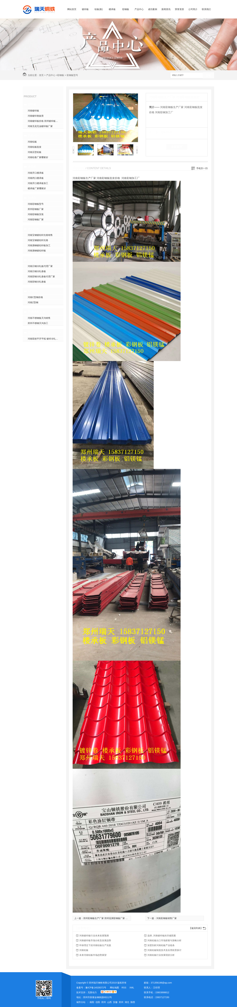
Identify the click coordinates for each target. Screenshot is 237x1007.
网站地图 (114, 987)
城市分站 (80, 1002)
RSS (124, 987)
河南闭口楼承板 (36, 178)
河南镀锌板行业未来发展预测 (94, 935)
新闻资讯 (166, 9)
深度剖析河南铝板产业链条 (161, 945)
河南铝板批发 (34, 147)
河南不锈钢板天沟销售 (39, 318)
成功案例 (152, 9)
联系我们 (206, 9)
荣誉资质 (179, 9)
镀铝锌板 (33, 228)
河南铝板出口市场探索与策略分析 (164, 940)
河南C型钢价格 (35, 297)
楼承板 (112, 9)
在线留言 (177, 146)
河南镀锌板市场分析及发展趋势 (95, 940)
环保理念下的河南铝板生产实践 (95, 945)
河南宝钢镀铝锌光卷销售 (40, 235)
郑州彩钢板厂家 (36, 209)
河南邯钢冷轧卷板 (37, 281)
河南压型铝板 (34, 152)
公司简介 (192, 9)
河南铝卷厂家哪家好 (38, 157)
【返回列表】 (196, 928)
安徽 (115, 1002)
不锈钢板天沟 (36, 311)
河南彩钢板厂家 (36, 219)
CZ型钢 (32, 291)
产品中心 (139, 9)
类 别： (154, 132)
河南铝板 (32, 141)
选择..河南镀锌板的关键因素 (161, 935)
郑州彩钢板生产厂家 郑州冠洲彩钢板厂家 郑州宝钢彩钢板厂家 (114, 918)
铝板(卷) (99, 9)
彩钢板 (125, 9)
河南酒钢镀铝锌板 (37, 250)
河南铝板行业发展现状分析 (161, 955)
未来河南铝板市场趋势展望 (93, 955)
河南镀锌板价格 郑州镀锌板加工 (44, 121)
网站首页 (71, 9)
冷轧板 (32, 260)
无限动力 (92, 992)
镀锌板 (85, 9)
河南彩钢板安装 (36, 214)
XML (131, 987)
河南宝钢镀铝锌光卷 (38, 240)
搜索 (208, 75)
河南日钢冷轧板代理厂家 (40, 266)
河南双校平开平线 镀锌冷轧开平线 (45, 338)
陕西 (132, 1002)
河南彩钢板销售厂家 (166, 918)
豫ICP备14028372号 (95, 987)
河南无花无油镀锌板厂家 (40, 126)
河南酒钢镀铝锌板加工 (39, 245)
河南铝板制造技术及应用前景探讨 (164, 950)
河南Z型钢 (33, 302)
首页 (41, 75)
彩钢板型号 (72, 75)
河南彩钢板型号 (36, 204)
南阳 (92, 1002)
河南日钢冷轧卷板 (37, 271)
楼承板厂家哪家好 (37, 188)
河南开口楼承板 (36, 173)
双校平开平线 (36, 332)
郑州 (103, 1002)
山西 (109, 1002)
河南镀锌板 (33, 110)
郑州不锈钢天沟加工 (38, 323)
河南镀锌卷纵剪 (36, 116)
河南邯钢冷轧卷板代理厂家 (41, 276)
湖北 (127, 1002)
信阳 (97, 1002)
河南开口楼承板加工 (38, 183)
